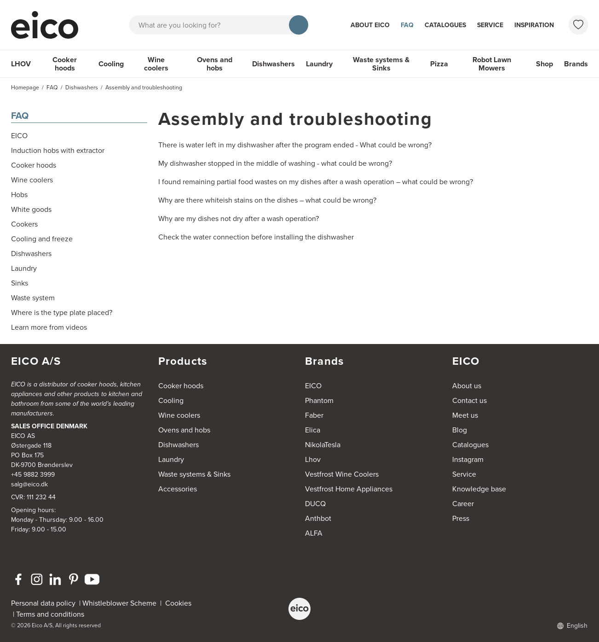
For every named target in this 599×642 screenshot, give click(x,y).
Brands (576, 63)
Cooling (111, 63)
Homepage (25, 87)
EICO (313, 385)
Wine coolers (156, 63)
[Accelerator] (48, 25)
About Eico (370, 24)
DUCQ (315, 503)
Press (460, 518)
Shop (544, 63)
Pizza (439, 63)
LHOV (21, 63)
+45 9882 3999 (33, 474)
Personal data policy (43, 603)
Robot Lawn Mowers (491, 63)
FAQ (407, 24)
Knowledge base (479, 489)
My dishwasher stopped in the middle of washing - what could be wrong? (275, 163)
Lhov (313, 459)
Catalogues (445, 24)
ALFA (314, 533)
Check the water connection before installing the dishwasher (256, 237)
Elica (312, 430)
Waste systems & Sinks (381, 63)
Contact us (469, 400)
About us (466, 385)
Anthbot (318, 518)
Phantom (319, 400)
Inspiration (534, 24)
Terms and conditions (50, 614)
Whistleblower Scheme (119, 603)
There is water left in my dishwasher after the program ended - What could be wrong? (295, 145)
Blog (459, 430)
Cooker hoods (64, 63)
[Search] (298, 25)
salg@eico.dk (29, 484)
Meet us (465, 415)
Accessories (177, 489)
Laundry (319, 63)
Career (463, 503)
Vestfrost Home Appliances (348, 489)
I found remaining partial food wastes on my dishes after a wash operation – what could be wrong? (315, 181)
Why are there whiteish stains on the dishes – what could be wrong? (267, 200)
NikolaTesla (322, 444)
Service (490, 24)
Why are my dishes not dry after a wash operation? (238, 218)
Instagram (468, 459)
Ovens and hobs (214, 63)
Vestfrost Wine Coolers (342, 474)
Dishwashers (273, 63)
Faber (314, 415)
